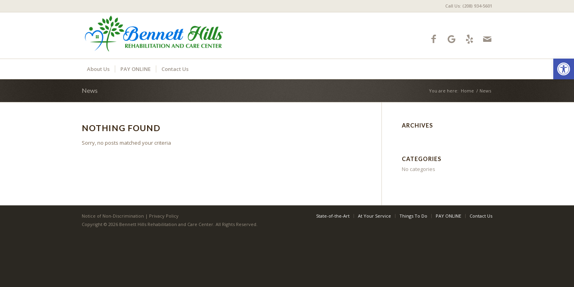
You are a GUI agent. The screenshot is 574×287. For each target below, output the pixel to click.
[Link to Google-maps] (451, 38)
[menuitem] (466, 6)
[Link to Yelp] (469, 38)
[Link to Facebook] (433, 38)
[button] (563, 69)
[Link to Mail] (487, 38)
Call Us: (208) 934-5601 (468, 6)
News (90, 90)
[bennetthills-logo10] (154, 35)
